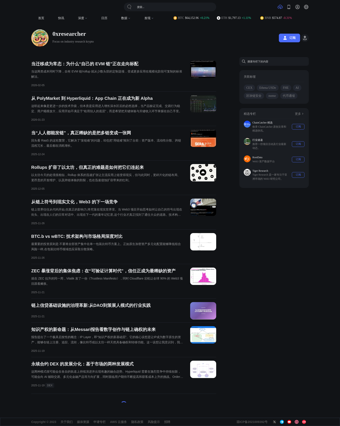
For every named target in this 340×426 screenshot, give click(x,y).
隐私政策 (137, 422)
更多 (299, 113)
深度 (82, 18)
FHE (286, 87)
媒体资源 (83, 422)
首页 (41, 18)
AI (297, 87)
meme (272, 95)
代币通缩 (289, 95)
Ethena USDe (267, 87)
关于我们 (66, 422)
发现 (149, 18)
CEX (249, 87)
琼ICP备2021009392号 (252, 422)
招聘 (167, 422)
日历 (104, 18)
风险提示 (154, 422)
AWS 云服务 (118, 422)
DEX (49, 385)
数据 (126, 18)
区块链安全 (254, 95)
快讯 (61, 18)
